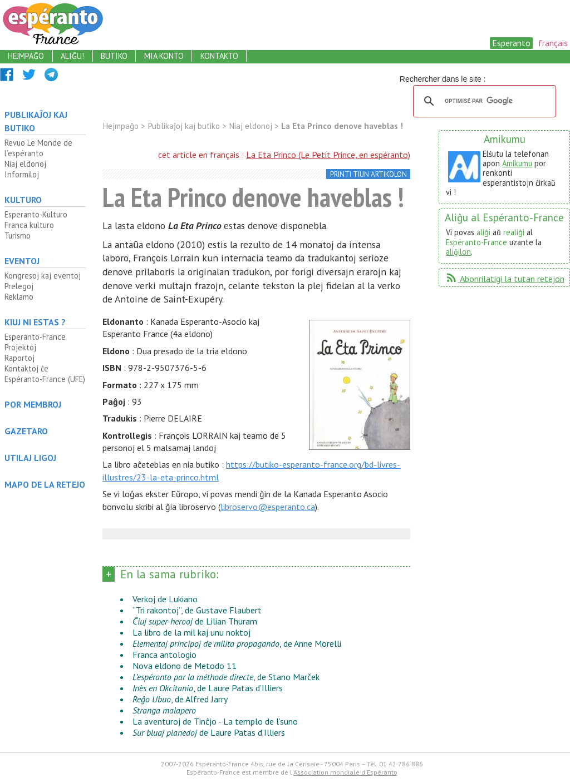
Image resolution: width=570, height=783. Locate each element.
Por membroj (32, 404)
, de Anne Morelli (236, 643)
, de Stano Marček (226, 676)
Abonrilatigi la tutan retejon (504, 278)
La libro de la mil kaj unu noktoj (191, 632)
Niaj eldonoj (25, 163)
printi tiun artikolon (368, 174)
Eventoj (22, 260)
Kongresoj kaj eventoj (42, 275)
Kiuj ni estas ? (35, 322)
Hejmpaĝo (120, 126)
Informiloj (21, 174)
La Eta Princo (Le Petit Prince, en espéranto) (328, 154)
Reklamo (18, 296)
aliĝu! (72, 56)
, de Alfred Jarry (180, 699)
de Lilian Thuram (194, 621)
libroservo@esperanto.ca (267, 506)
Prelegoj (18, 286)
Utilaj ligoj (30, 457)
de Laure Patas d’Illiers (208, 732)
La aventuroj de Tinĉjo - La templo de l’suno (215, 721)
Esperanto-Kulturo (35, 214)
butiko (114, 56)
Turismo (17, 235)
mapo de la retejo (44, 484)
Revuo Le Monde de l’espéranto (38, 147)
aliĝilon (458, 251)
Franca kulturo (29, 225)
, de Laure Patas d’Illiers (207, 687)
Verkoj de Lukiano (165, 598)
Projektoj (20, 347)
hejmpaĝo (26, 56)
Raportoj (19, 358)
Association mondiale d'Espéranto (345, 772)
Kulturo (23, 199)
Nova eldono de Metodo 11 (184, 665)
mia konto (164, 56)
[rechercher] (483, 101)
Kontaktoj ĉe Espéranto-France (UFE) (44, 373)
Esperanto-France (35, 336)
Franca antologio (164, 654)
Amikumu (517, 163)
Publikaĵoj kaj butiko (35, 121)
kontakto (219, 56)
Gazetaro (26, 431)
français (553, 42)
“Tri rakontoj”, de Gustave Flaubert (197, 610)
